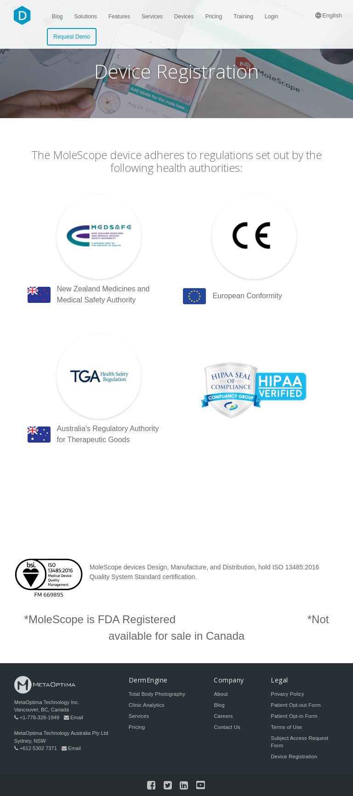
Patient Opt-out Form (295, 705)
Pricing (137, 727)
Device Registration (294, 756)
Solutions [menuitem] (85, 16)
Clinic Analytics (147, 705)
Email (73, 717)
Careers (223, 716)
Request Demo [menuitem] (71, 37)
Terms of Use (286, 727)
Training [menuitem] (243, 16)
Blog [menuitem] (57, 16)
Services (139, 716)
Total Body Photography (157, 694)
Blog (219, 705)
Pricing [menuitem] (213, 16)
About (221, 694)
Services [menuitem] (152, 16)
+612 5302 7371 (35, 748)
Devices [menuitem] (184, 16)
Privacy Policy (287, 694)
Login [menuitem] (271, 16)
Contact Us (227, 727)
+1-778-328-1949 (36, 717)
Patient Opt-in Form (294, 716)
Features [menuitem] (119, 16)
